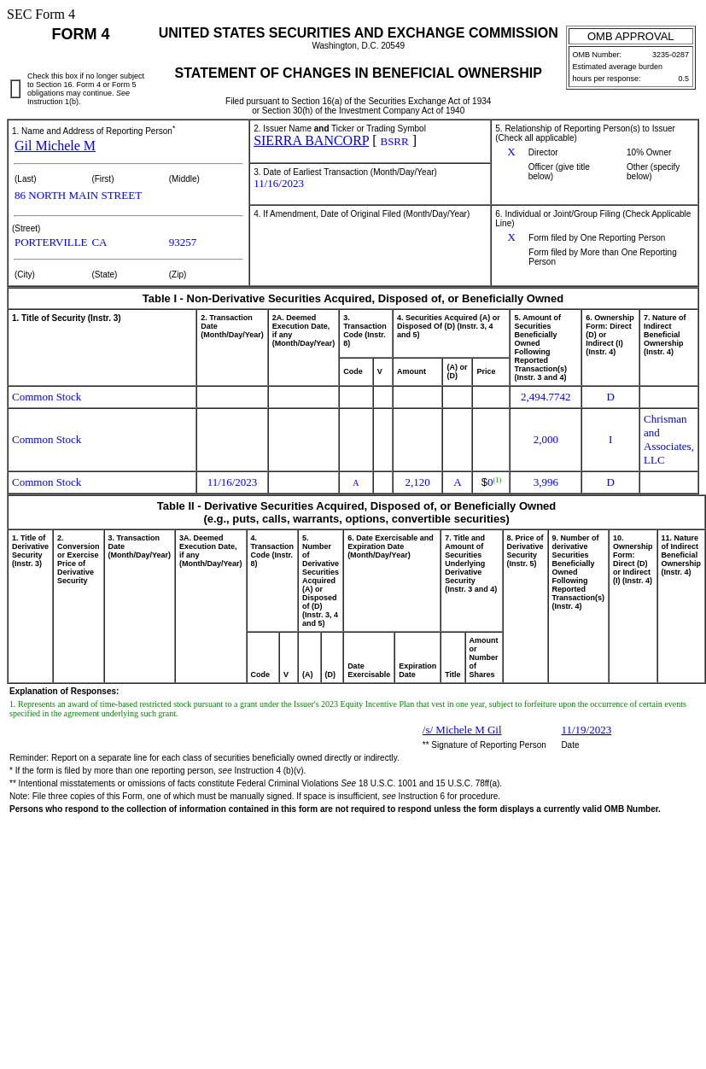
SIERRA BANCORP (311, 140)
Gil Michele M (55, 145)
